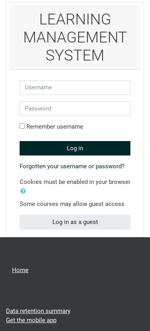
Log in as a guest (75, 222)
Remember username (54, 126)
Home (20, 270)
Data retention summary (38, 311)
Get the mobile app (31, 320)
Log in (75, 148)
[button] (25, 191)
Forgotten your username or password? (72, 166)
